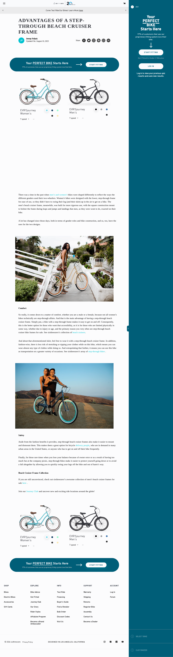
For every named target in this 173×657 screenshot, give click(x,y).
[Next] (126, 10)
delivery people (82, 445)
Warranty (87, 592)
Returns (87, 602)
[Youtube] (123, 641)
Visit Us (60, 621)
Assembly (88, 612)
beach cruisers (78, 332)
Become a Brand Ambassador (37, 622)
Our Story (34, 607)
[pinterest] (99, 40)
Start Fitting (96, 65)
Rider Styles (35, 612)
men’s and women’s (58, 194)
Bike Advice (35, 592)
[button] (24, 119)
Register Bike (89, 607)
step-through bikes (96, 351)
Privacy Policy (27, 642)
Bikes (6, 592)
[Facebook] (117, 641)
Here (81, 10)
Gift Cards (8, 607)
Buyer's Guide (62, 602)
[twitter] (89, 40)
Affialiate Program (38, 616)
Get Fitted (34, 597)
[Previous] (3, 10)
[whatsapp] (103, 40)
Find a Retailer (63, 607)
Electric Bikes (9, 597)
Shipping (87, 597)
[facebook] (84, 40)
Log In (112, 592)
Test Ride (61, 592)
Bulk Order (61, 612)
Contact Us (88, 616)
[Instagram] (105, 641)
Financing (61, 597)
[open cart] (124, 3)
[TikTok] (111, 641)
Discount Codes (63, 616)
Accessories (9, 602)
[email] (108, 40)
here (24, 483)
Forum (112, 597)
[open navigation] (4, 3)
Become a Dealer (91, 621)
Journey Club (32, 491)
